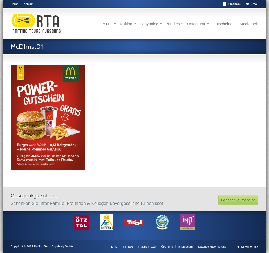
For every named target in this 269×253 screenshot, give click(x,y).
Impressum (185, 246)
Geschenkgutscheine (238, 200)
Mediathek (249, 24)
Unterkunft (196, 24)
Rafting (126, 24)
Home (14, 4)
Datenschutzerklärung (212, 246)
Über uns (104, 24)
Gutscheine (222, 24)
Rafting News (147, 246)
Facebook (234, 4)
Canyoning (148, 24)
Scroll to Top (249, 247)
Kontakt (28, 4)
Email (254, 4)
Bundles (172, 24)
